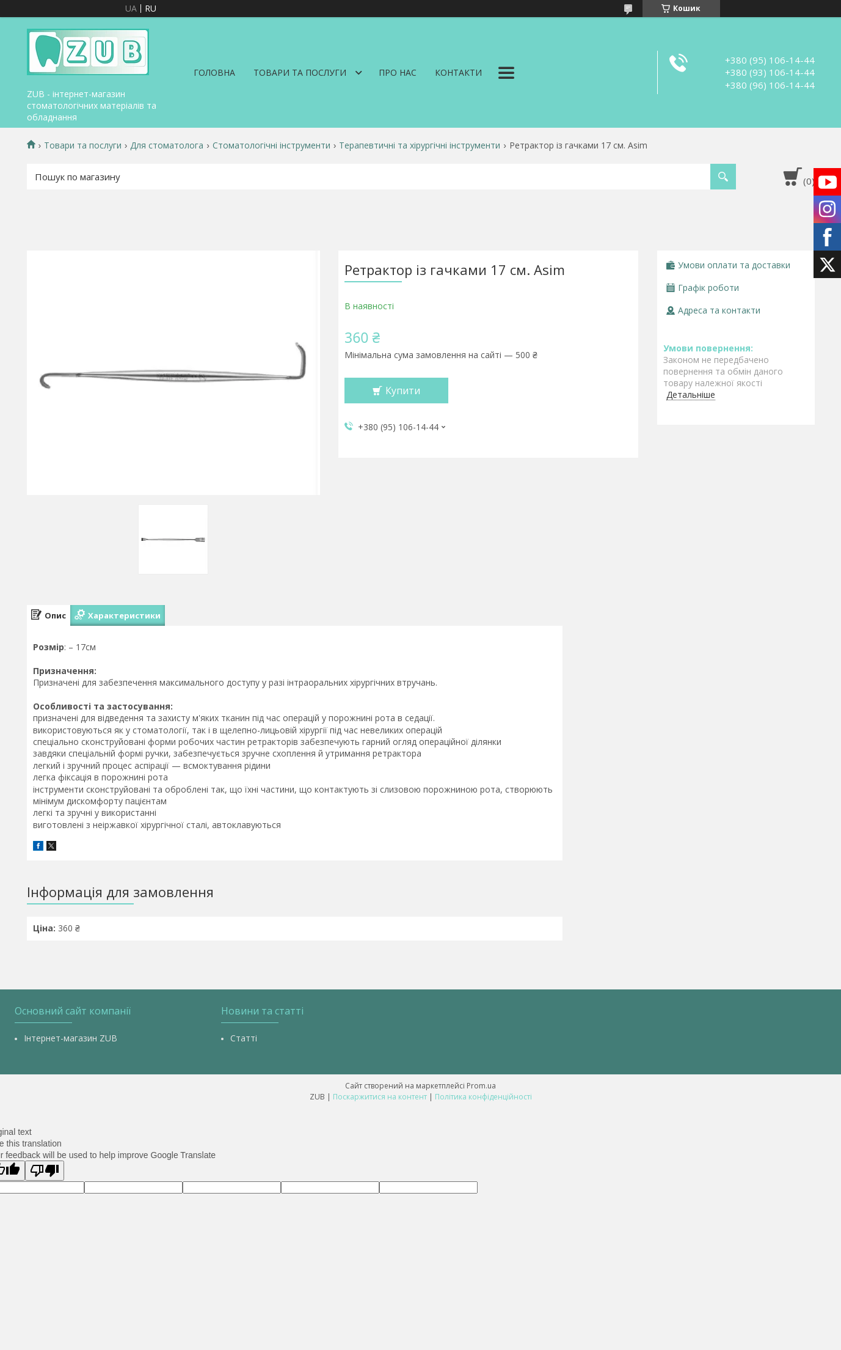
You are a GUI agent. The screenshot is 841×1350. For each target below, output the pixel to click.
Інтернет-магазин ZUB (70, 1038)
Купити (402, 390)
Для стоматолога (166, 145)
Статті (243, 1038)
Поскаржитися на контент (380, 1096)
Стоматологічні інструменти (271, 145)
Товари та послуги (299, 72)
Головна (214, 72)
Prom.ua (481, 1085)
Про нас (398, 72)
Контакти (458, 72)
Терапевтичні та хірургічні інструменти (419, 145)
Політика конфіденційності (483, 1096)
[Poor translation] (44, 1171)
